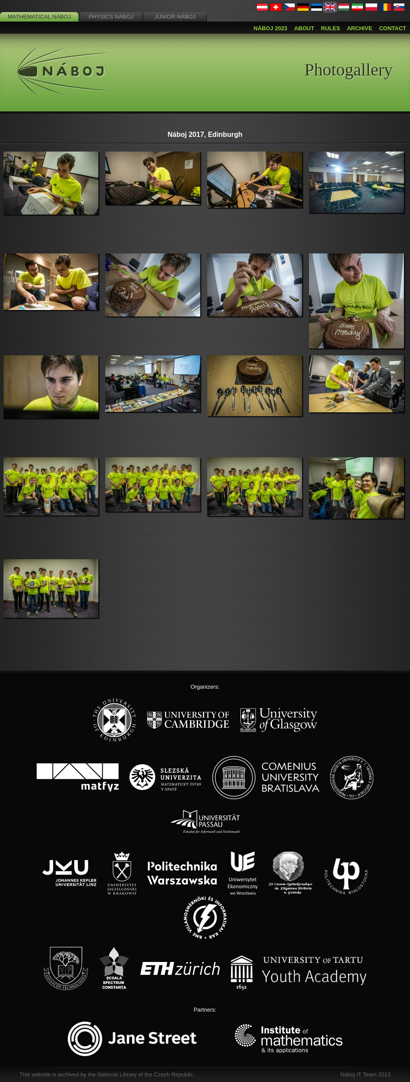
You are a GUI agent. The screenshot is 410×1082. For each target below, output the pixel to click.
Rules (330, 28)
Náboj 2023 (270, 28)
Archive (359, 28)
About (304, 28)
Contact (392, 28)
